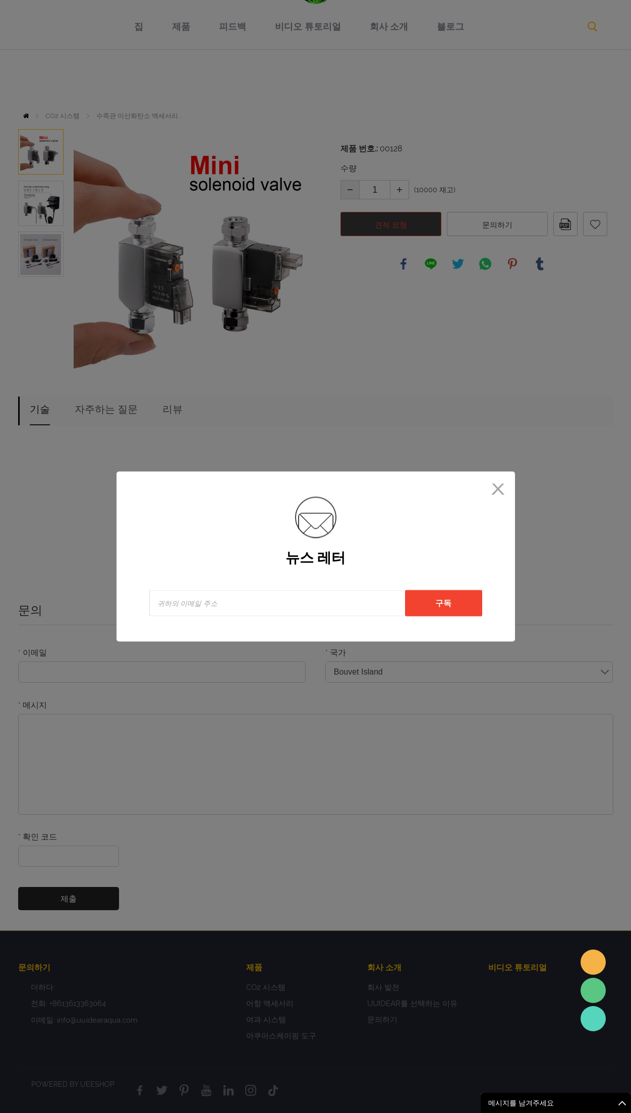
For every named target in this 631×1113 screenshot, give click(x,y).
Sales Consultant (593, 1018)
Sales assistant (593, 962)
